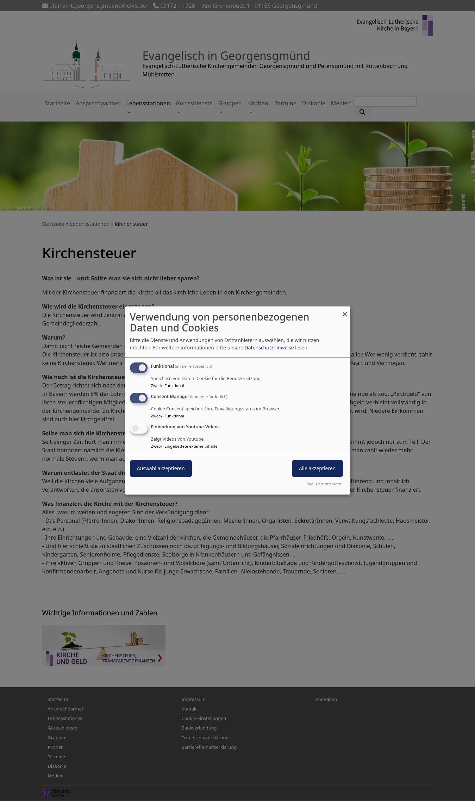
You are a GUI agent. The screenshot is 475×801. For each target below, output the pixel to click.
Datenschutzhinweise (269, 347)
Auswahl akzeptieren (161, 468)
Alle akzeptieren (317, 468)
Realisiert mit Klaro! (325, 483)
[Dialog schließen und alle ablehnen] (345, 310)
